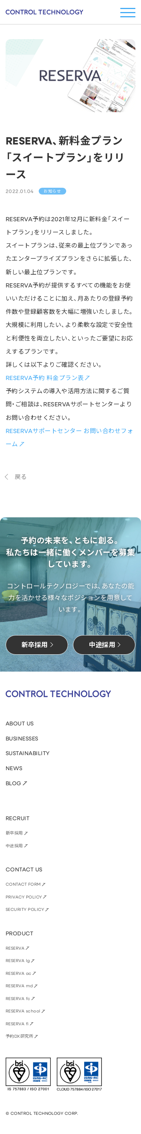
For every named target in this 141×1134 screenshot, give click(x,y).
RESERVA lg (18, 960)
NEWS (14, 768)
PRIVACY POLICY (24, 897)
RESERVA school (23, 1011)
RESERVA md (19, 985)
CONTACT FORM (23, 884)
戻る (21, 476)
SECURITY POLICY (25, 909)
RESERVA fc (18, 998)
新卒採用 (14, 833)
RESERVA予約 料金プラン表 (44, 378)
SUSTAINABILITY (28, 753)
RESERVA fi (17, 1023)
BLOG (13, 783)
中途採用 (14, 845)
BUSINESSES (22, 738)
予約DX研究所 (19, 1036)
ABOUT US (20, 723)
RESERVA (15, 948)
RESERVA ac (19, 973)
